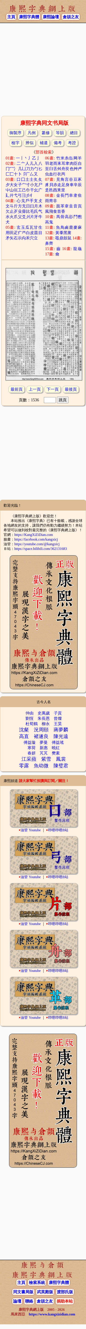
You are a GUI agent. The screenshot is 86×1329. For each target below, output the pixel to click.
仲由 (30, 713)
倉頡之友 (71, 17)
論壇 (17, 1301)
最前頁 (17, 389)
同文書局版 (23, 1292)
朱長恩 (44, 718)
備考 (58, 143)
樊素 (56, 753)
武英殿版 (45, 1292)
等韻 (60, 133)
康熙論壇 (51, 17)
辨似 (30, 143)
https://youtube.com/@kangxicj (37, 544)
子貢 (58, 713)
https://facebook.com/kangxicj (36, 539)
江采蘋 (29, 759)
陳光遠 (61, 736)
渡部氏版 (65, 1292)
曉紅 (56, 748)
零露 (24, 765)
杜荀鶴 (32, 724)
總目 (74, 133)
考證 (72, 143)
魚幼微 (41, 765)
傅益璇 (30, 742)
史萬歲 (44, 713)
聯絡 (29, 1301)
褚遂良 (41, 736)
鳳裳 (61, 759)
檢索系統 (37, 1282)
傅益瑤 (58, 742)
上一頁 (35, 389)
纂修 (46, 133)
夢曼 (44, 742)
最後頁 (71, 389)
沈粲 (24, 729)
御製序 (15, 133)
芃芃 (44, 753)
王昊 (58, 724)
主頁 (11, 17)
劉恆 (30, 718)
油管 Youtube (31, 830)
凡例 (32, 133)
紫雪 (46, 759)
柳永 (46, 724)
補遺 (44, 143)
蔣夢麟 (61, 729)
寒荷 (32, 748)
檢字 (15, 143)
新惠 (44, 748)
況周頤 (41, 729)
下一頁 (53, 389)
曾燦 (58, 718)
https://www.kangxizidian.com (52, 1314)
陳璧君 (61, 765)
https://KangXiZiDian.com (33, 535)
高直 (24, 736)
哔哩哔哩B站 (58, 830)
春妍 (32, 753)
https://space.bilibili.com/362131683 (40, 549)
